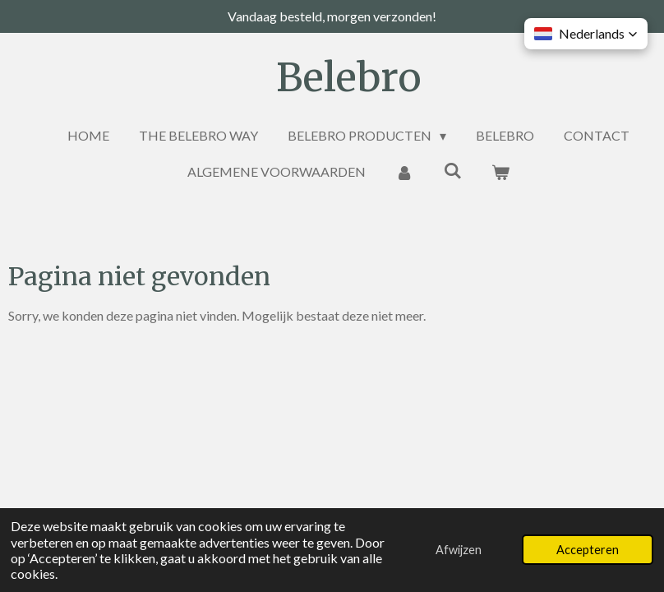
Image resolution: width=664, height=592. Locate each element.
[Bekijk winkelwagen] (500, 172)
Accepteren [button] (587, 550)
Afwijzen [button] (459, 550)
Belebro (349, 77)
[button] (586, 34)
